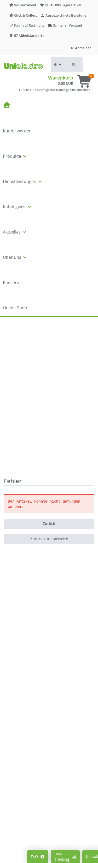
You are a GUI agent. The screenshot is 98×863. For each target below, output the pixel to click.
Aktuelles (15, 232)
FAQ (38, 856)
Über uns (15, 257)
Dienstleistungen (23, 181)
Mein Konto (18, 846)
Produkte (15, 156)
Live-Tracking (65, 856)
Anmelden (80, 48)
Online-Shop (15, 308)
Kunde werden (17, 131)
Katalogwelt (17, 207)
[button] (74, 64)
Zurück (49, 371)
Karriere (11, 282)
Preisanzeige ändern (26, 854)
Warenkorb (60, 78)
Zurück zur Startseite (49, 386)
